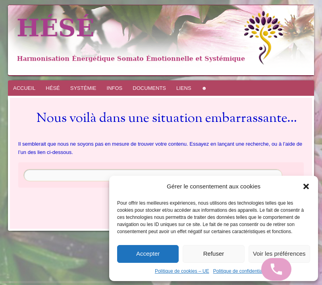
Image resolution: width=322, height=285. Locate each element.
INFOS (115, 88)
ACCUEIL (24, 88)
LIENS (183, 88)
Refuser (213, 253)
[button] (306, 186)
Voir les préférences (279, 253)
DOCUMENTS (149, 88)
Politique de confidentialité (240, 271)
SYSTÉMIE (83, 88)
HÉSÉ (53, 88)
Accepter (148, 253)
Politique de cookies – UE (182, 271)
